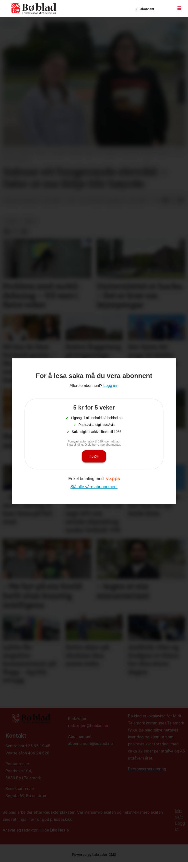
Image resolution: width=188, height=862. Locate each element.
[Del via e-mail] (181, 200)
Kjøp (94, 456)
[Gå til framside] (34, 8)
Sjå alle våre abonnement (94, 486)
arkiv (29, 221)
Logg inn (163, 9)
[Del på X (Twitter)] (173, 200)
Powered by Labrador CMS (94, 855)
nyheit (11, 221)
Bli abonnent (144, 9)
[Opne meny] (179, 8)
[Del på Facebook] (165, 200)
